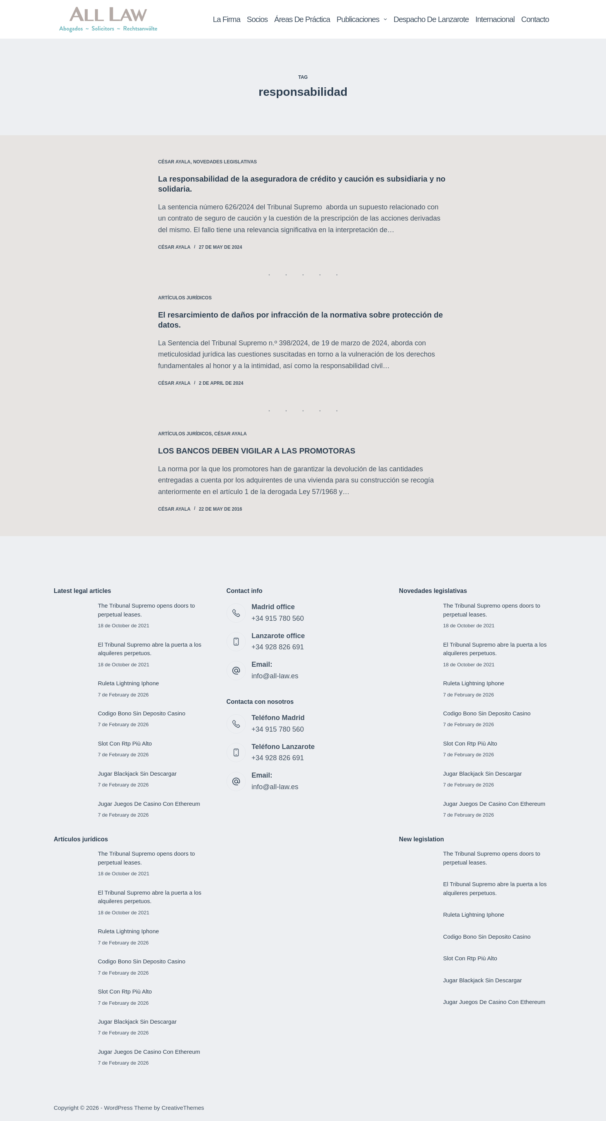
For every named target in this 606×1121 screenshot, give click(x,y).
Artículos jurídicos (185, 298)
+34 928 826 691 (278, 647)
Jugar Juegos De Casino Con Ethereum (149, 803)
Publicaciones (363, 19)
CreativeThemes (183, 1107)
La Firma (226, 19)
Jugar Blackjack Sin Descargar (137, 773)
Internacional (495, 19)
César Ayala (174, 162)
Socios (257, 19)
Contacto (535, 19)
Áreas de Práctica (302, 19)
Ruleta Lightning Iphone (128, 683)
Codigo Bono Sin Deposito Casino (141, 713)
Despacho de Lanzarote (431, 19)
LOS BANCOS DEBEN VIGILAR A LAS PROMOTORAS (256, 451)
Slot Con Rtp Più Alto (125, 743)
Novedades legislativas (225, 162)
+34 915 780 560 (278, 618)
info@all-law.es (275, 676)
